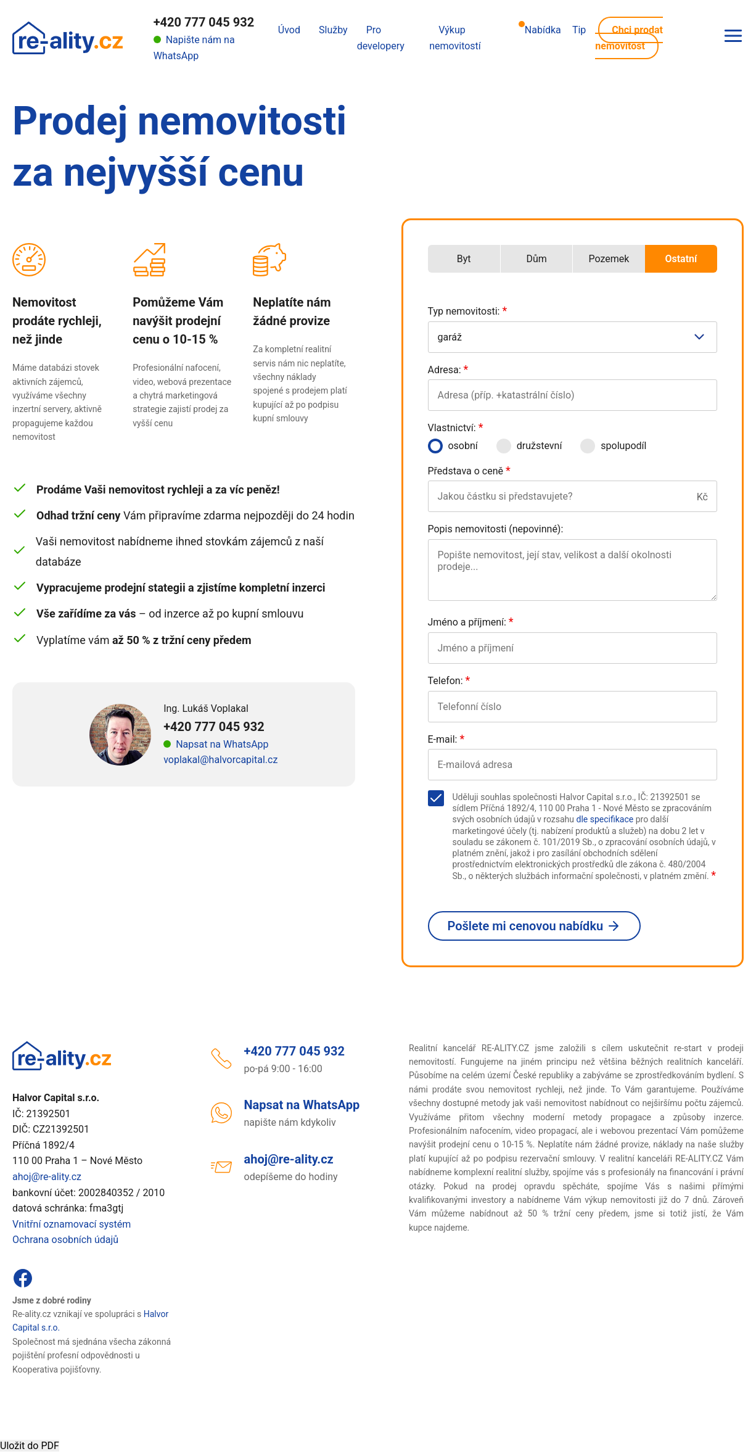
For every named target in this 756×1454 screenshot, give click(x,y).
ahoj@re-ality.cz (46, 1177)
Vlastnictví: (455, 428)
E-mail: (446, 739)
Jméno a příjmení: (471, 622)
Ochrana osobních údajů (65, 1239)
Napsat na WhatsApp (222, 744)
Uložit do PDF (29, 1446)
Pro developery (381, 38)
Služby (333, 30)
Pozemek (608, 259)
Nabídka (540, 28)
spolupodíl (613, 446)
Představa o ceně (469, 471)
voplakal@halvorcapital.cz (220, 760)
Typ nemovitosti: (467, 311)
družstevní (529, 446)
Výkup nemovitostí (455, 38)
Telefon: (449, 681)
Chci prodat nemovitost (629, 38)
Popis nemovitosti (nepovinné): (496, 529)
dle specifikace (605, 819)
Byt (464, 259)
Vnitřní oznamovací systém (71, 1224)
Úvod (289, 30)
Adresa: (448, 370)
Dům (536, 259)
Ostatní (681, 259)
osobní (453, 446)
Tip (579, 30)
